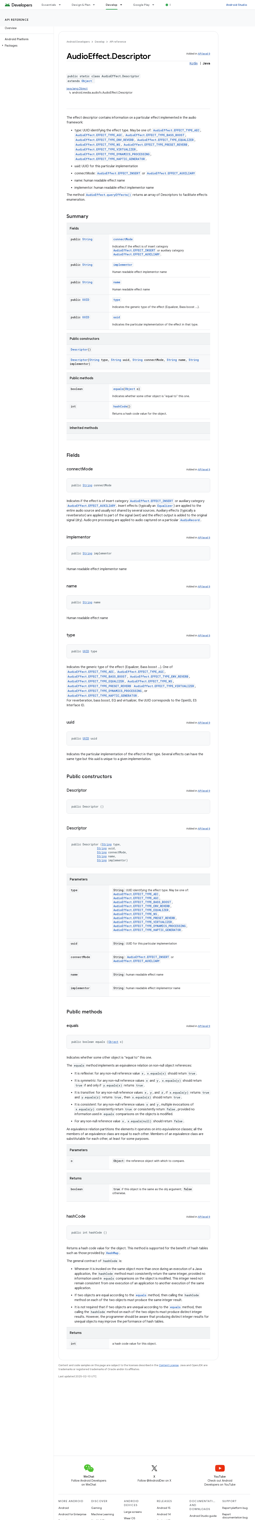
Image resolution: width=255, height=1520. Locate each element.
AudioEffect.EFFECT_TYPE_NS (98, 145)
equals (118, 389)
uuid (116, 317)
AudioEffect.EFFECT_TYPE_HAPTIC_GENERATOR (110, 159)
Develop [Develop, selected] (112, 5)
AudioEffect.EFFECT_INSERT (118, 173)
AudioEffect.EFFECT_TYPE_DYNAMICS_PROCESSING (113, 154)
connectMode (123, 239)
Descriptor (79, 349)
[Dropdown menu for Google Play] (155, 5)
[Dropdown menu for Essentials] (61, 5)
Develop (99, 41)
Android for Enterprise (72, 1514)
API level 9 (204, 53)
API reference (17, 19)
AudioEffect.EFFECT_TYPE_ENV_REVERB (105, 140)
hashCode (120, 406)
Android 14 (164, 1514)
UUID (85, 300)
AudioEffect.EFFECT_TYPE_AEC (176, 130)
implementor (122, 265)
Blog (173, 5)
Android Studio (236, 5)
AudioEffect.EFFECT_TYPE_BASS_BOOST (155, 135)
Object (86, 81)
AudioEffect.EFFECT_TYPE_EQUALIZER (165, 140)
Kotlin (193, 63)
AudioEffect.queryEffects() (108, 195)
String (87, 239)
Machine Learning (102, 1514)
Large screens (133, 1512)
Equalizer (165, 506)
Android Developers (78, 41)
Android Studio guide (203, 1516)
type (116, 300)
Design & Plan (81, 5)
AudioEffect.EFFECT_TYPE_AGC (99, 135)
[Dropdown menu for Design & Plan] (95, 5)
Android (63, 1508)
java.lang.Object (77, 88)
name (116, 282)
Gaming (96, 1508)
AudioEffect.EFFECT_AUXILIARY (171, 173)
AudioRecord (190, 520)
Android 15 (164, 1508)
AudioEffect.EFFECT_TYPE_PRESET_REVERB (155, 145)
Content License (169, 1365)
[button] (26, 45)
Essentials (49, 5)
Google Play (141, 5)
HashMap (112, 1253)
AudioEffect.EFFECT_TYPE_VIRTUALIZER (106, 149)
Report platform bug (235, 1508)
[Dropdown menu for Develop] (123, 5)
